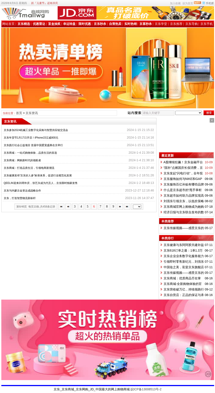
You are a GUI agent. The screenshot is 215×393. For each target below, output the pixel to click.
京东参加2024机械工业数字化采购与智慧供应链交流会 (36, 130)
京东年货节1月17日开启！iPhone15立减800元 (31, 137)
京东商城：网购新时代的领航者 (22, 160)
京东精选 (24, 24)
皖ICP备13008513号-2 (146, 389)
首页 (19, 113)
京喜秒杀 (145, 24)
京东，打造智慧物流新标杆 (20, 198)
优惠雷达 (39, 24)
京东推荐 (176, 24)
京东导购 (191, 24)
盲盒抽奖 (54, 24)
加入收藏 (175, 3)
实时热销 (130, 24)
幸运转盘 (69, 24)
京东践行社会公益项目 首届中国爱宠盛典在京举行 (33, 145)
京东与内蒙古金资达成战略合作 (22, 190)
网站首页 (8, 24)
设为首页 (187, 3)
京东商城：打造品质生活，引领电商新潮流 (29, 167)
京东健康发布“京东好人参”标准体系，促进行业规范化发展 (38, 175)
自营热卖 (115, 24)
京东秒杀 (100, 24)
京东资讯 (31, 113)
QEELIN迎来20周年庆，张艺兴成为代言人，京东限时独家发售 (41, 183)
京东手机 (206, 24)
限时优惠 (84, 24)
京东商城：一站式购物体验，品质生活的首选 (30, 152)
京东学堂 (161, 24)
